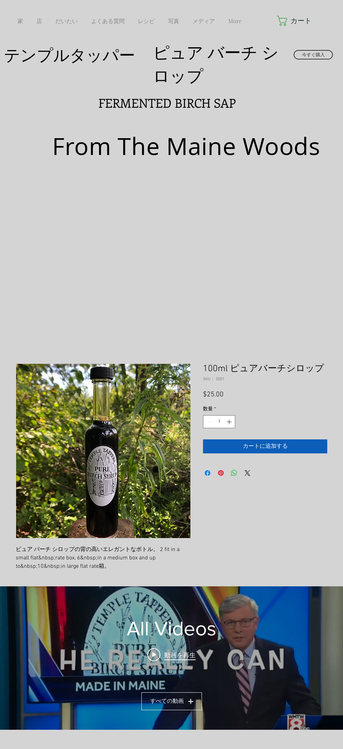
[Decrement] (208, 422)
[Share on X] (247, 473)
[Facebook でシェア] (207, 473)
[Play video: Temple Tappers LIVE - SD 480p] (171, 655)
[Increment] (229, 422)
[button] (296, 21)
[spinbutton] (219, 422)
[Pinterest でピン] (221, 473)
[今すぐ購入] (313, 54)
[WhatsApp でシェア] (234, 473)
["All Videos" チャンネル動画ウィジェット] (171, 658)
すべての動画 (171, 701)
